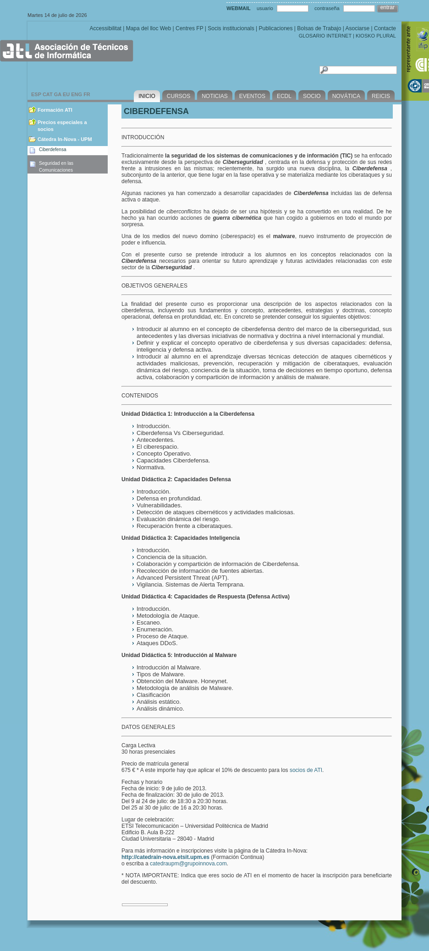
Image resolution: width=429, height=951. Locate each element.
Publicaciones (275, 28)
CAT (48, 94)
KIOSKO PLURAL (376, 35)
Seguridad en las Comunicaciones (56, 167)
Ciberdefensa (52, 149)
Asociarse (357, 28)
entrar (387, 7)
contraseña (326, 8)
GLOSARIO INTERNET (325, 35)
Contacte (385, 28)
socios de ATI (306, 770)
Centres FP (189, 28)
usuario (265, 8)
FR (86, 94)
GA (57, 94)
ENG (76, 94)
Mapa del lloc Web (148, 28)
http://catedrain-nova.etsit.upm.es (165, 857)
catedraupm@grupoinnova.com (188, 863)
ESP (36, 94)
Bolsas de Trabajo (319, 28)
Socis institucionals (231, 28)
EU (66, 94)
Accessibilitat (105, 28)
